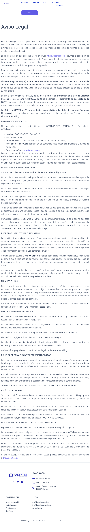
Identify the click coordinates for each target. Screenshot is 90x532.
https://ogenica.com (56, 56)
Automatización (13, 502)
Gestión (9, 511)
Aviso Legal (37, 508)
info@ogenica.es (31, 150)
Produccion (11, 508)
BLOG (45, 2)
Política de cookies (40, 502)
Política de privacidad (41, 505)
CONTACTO (56, 2)
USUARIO (59, 5)
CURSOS (24, 2)
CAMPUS (35, 2)
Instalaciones (11, 505)
